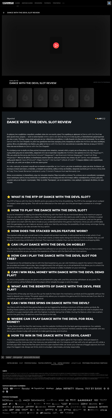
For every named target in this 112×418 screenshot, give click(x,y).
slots (88, 153)
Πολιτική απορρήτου (45, 363)
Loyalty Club (76, 363)
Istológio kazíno (57, 364)
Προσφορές (38, 3)
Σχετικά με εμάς (12, 363)
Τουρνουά (47, 3)
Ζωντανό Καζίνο (27, 3)
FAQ (54, 363)
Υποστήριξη (57, 3)
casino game (65, 340)
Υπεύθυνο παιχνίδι (30, 363)
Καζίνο (17, 3)
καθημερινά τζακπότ (14, 160)
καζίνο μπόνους (67, 175)
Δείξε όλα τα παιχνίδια (101, 82)
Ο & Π (21, 363)
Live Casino (61, 166)
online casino (49, 137)
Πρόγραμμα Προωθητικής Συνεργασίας (94, 363)
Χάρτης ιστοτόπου (64, 363)
